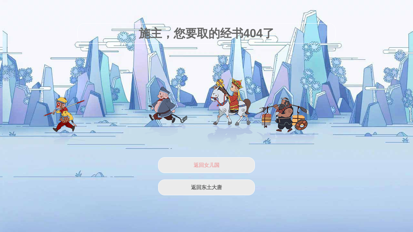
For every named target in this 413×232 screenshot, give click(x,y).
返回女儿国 (206, 165)
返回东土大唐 (206, 187)
